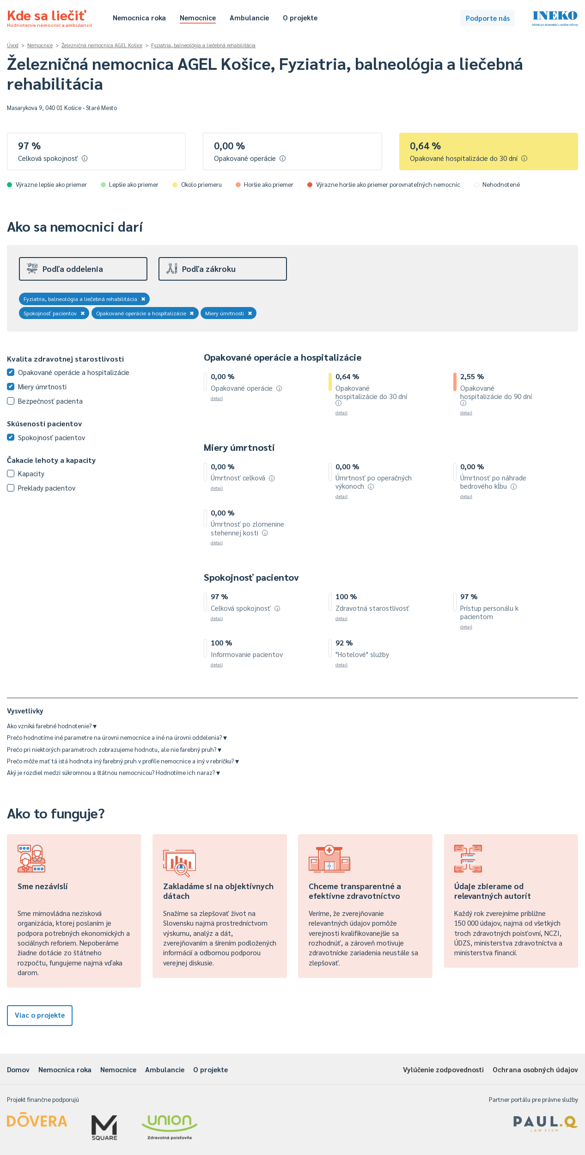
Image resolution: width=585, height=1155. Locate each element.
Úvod (12, 45)
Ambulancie (249, 17)
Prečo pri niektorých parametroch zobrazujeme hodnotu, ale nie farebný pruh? (114, 749)
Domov (18, 1069)
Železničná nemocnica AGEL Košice (101, 45)
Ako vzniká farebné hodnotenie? (52, 726)
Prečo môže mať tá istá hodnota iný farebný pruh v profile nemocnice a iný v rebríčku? (123, 761)
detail (217, 398)
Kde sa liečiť (49, 17)
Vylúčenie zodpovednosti (443, 1069)
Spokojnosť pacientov (54, 313)
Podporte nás (488, 17)
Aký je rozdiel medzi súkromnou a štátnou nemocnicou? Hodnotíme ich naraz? (113, 772)
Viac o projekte (40, 1014)
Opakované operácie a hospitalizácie (145, 313)
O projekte (300, 17)
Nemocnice (198, 17)
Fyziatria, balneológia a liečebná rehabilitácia (203, 45)
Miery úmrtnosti (228, 313)
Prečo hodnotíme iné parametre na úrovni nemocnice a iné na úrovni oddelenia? (117, 737)
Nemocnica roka (139, 17)
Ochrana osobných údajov (535, 1069)
